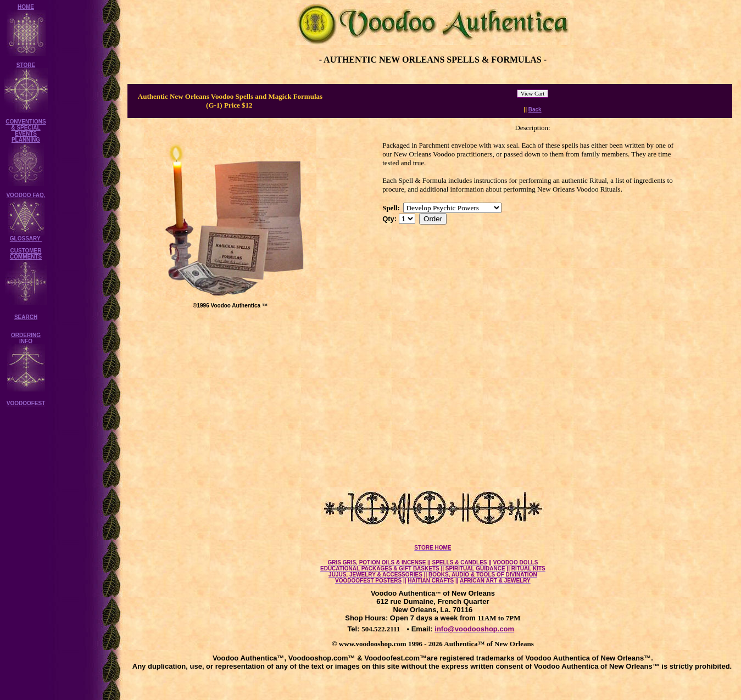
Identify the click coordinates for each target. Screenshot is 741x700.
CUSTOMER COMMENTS (26, 254)
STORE (25, 65)
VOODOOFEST (26, 403)
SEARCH (25, 317)
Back (535, 110)
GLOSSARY (26, 239)
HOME (26, 7)
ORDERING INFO (26, 338)
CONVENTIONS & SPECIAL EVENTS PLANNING (25, 131)
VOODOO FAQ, (25, 195)
